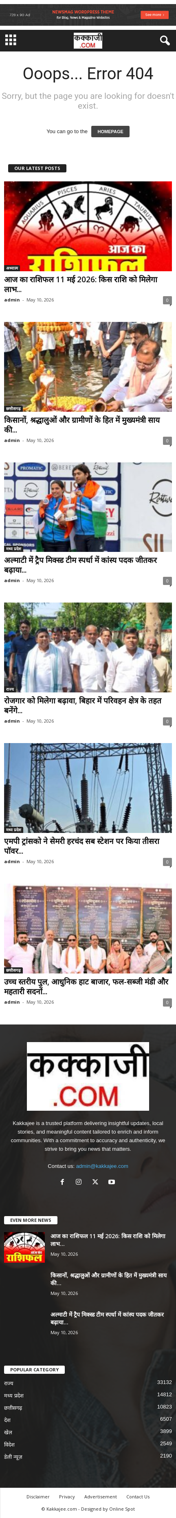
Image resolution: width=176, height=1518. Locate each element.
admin (12, 300)
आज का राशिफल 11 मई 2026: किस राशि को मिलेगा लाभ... (80, 284)
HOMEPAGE (110, 131)
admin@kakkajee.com (102, 1166)
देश (7, 1420)
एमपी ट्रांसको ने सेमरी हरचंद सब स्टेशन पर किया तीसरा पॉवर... (81, 846)
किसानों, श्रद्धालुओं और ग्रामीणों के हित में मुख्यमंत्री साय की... (82, 425)
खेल (8, 1432)
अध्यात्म (12, 268)
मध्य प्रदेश (13, 548)
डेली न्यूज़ (13, 1457)
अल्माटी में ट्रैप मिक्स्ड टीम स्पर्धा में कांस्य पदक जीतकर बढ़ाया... (80, 565)
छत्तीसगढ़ (13, 408)
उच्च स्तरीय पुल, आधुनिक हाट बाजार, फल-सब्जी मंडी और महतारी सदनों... (86, 986)
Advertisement (100, 1496)
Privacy (67, 1496)
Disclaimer (38, 1496)
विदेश (9, 1445)
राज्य (10, 689)
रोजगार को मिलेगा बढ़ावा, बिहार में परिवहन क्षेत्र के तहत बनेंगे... (82, 705)
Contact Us (138, 1496)
